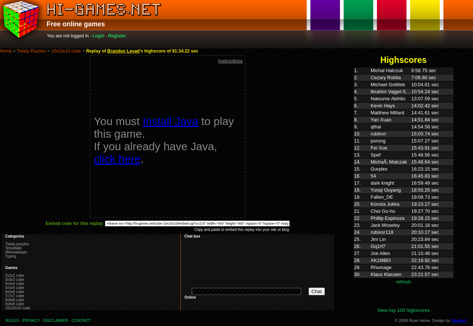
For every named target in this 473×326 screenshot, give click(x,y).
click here (117, 159)
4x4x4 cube (14, 284)
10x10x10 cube (66, 51)
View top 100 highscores (403, 310)
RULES (12, 320)
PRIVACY (31, 320)
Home (6, 51)
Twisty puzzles (17, 244)
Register (117, 35)
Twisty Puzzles (31, 51)
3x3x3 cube (14, 280)
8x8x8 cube (14, 300)
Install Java (170, 121)
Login (98, 35)
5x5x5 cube (14, 288)
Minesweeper (16, 252)
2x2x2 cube (14, 275)
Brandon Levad (123, 51)
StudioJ (459, 320)
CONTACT (81, 320)
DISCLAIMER (55, 320)
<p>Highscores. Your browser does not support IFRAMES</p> (403, 187)
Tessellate (13, 248)
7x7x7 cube (14, 296)
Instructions (230, 61)
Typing (10, 256)
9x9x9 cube (14, 304)
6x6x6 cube (14, 292)
